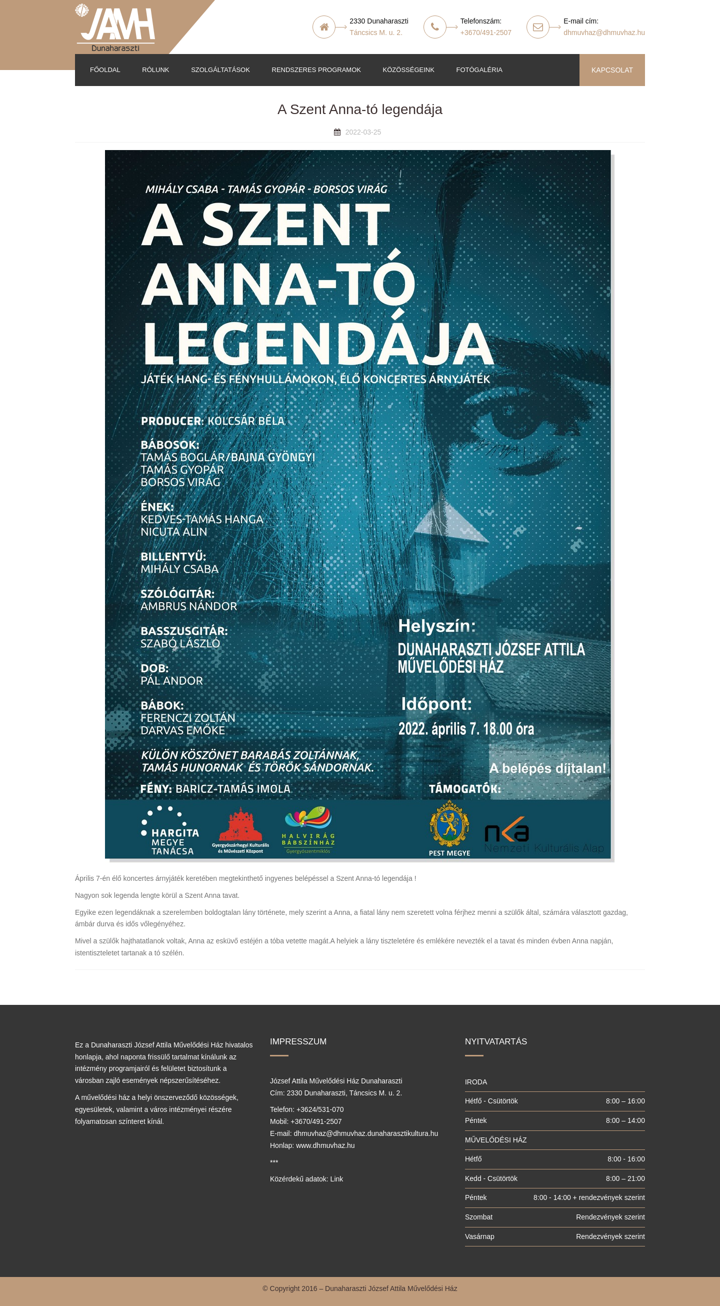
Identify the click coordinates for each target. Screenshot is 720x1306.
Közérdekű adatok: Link (306, 1179)
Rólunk (155, 70)
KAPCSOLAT (612, 70)
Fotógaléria (479, 70)
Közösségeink (408, 70)
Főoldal (105, 70)
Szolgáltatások (220, 70)
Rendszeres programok (316, 70)
